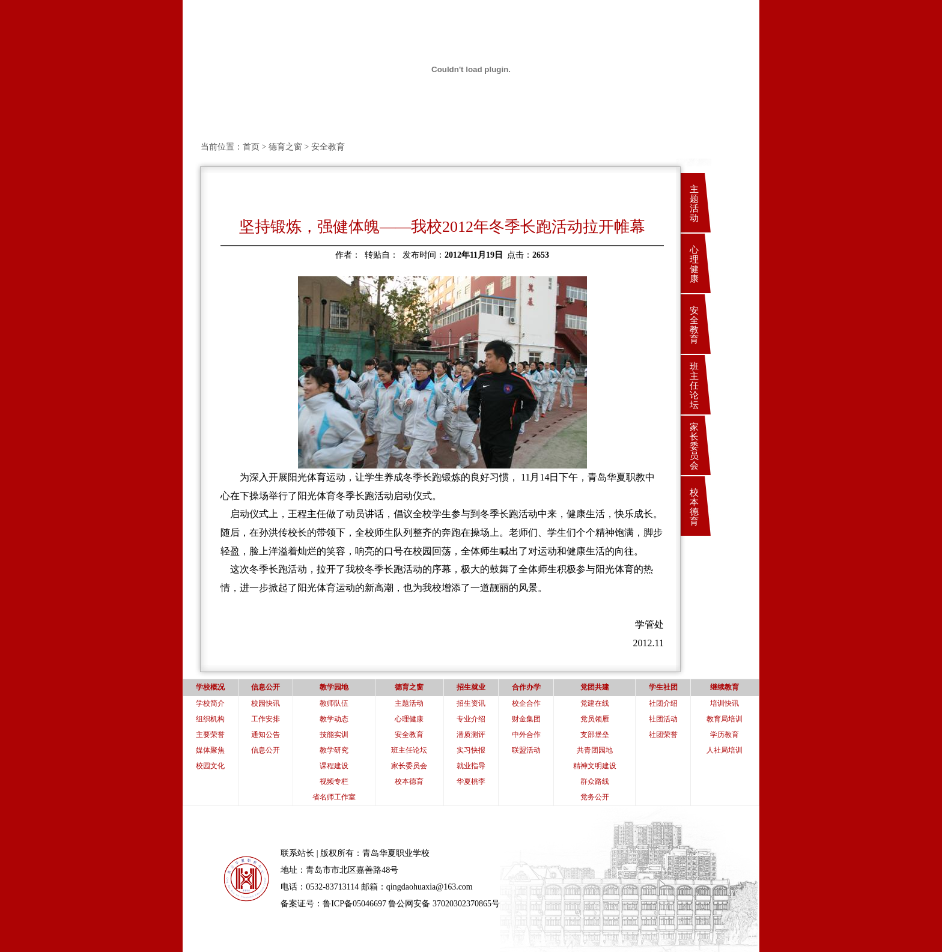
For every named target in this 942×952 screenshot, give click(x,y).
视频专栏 (334, 781)
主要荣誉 (210, 734)
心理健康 (694, 264)
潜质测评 (471, 734)
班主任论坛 (694, 386)
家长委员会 (694, 446)
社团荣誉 (663, 734)
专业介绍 (471, 719)
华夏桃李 (471, 781)
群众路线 (594, 781)
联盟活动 (526, 750)
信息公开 (265, 750)
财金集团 (526, 719)
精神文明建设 (594, 766)
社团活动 (663, 719)
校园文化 (210, 766)
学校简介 (210, 703)
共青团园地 (595, 750)
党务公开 (594, 797)
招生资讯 (471, 703)
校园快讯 (265, 703)
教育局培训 (724, 719)
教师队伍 (334, 703)
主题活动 (694, 203)
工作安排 (265, 719)
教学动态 (334, 719)
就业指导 (471, 766)
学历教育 (724, 734)
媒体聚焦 (210, 750)
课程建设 (334, 766)
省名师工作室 (334, 797)
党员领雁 (594, 719)
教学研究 (334, 750)
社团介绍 (663, 703)
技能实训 (334, 734)
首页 (251, 146)
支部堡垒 (594, 734)
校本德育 (694, 507)
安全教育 (694, 325)
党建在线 (594, 703)
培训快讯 (724, 703)
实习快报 (471, 750)
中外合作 (526, 734)
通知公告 (265, 734)
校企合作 (526, 703)
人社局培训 (724, 750)
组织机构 (210, 719)
